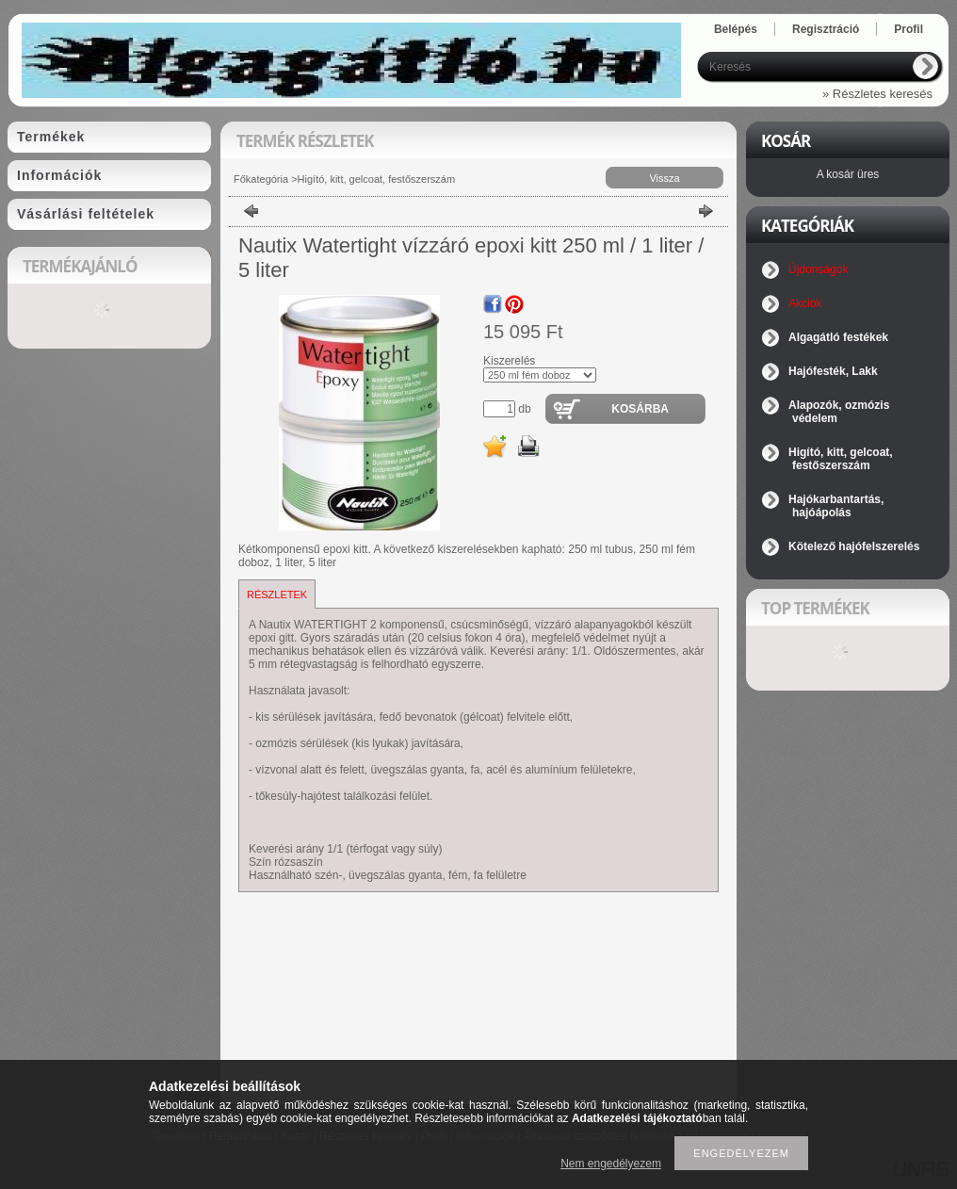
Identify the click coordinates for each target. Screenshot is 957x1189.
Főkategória (261, 179)
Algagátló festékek (838, 337)
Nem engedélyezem (610, 1163)
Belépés (735, 29)
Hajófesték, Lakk (833, 371)
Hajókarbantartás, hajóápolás (836, 506)
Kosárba (640, 408)
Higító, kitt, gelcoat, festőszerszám (377, 179)
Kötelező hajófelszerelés (853, 546)
